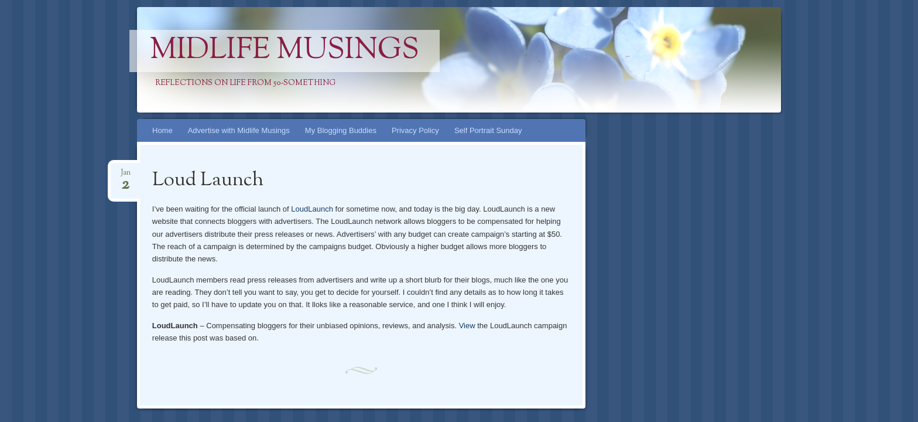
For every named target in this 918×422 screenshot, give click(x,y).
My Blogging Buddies (340, 130)
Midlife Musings (284, 51)
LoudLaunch (312, 209)
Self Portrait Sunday (488, 130)
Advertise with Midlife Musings (239, 130)
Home (162, 130)
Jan (126, 176)
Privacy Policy (415, 130)
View (467, 325)
